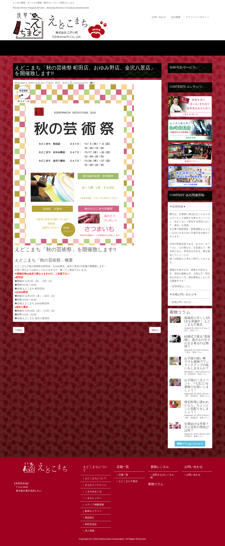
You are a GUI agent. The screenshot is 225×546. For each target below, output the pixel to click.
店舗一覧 (195, 48)
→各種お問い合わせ (180, 302)
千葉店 (49, 83)
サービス (162, 48)
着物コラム (194, 330)
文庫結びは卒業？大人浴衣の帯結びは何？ (196, 427)
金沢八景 (67, 83)
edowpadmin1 (81, 83)
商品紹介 (96, 48)
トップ (29, 48)
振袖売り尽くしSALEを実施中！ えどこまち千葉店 (197, 321)
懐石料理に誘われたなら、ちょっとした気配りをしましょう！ (196, 407)
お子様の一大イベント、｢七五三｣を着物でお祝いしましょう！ (196, 385)
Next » (155, 330)
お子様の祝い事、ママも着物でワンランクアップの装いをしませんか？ (196, 363)
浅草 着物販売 (191, 396)
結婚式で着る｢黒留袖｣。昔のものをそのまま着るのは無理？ (197, 341)
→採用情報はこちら (180, 286)
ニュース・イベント (129, 48)
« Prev (18, 330)
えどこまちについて (62, 48)
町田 (57, 83)
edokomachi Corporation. (112, 539)
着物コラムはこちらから (190, 443)
